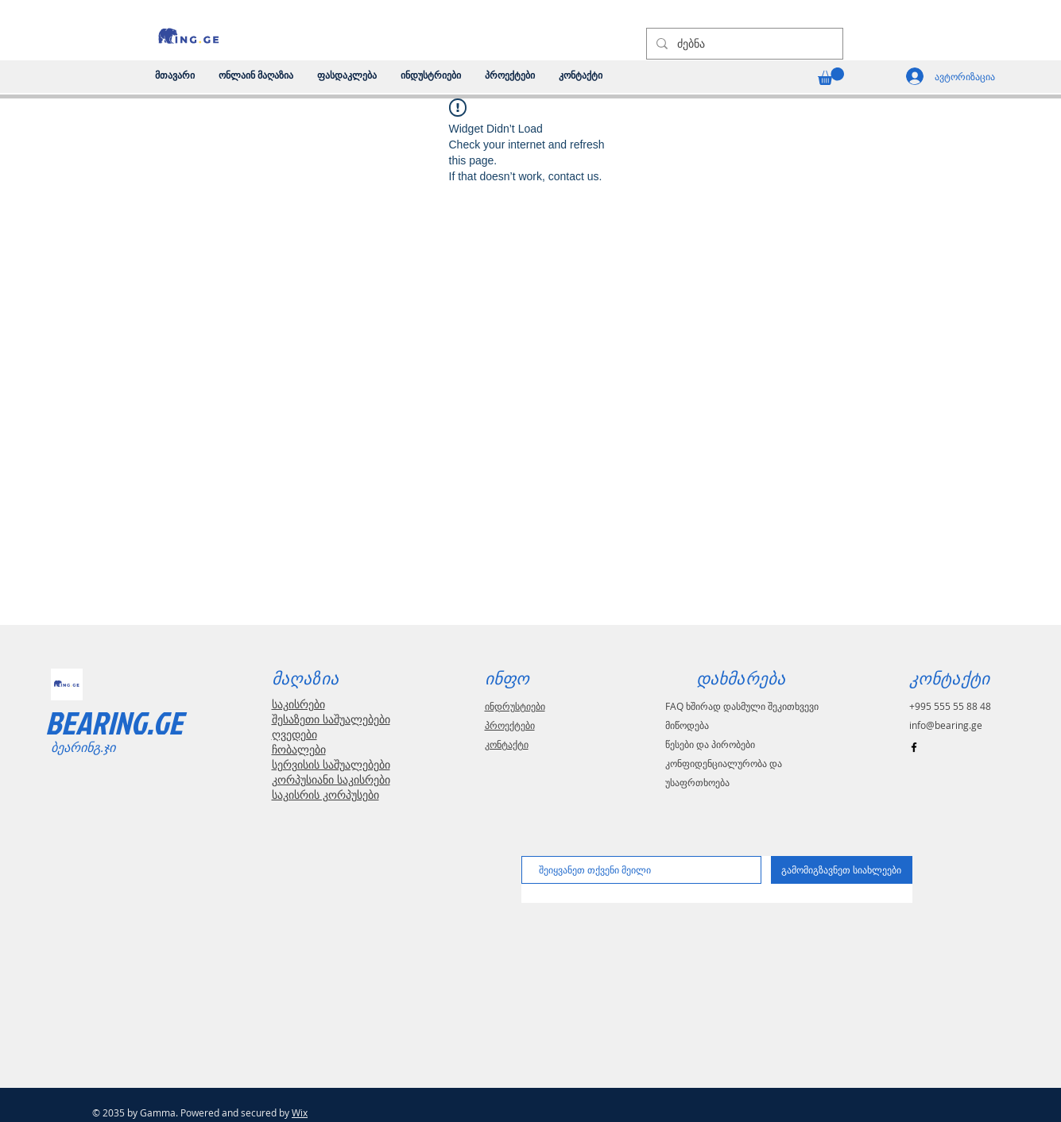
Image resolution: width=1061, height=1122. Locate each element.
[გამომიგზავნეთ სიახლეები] (841, 870)
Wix (300, 1112)
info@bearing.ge (945, 725)
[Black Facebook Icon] (914, 747)
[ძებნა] (743, 44)
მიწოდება (687, 725)
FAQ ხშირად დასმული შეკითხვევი (742, 706)
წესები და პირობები (710, 744)
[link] (831, 76)
